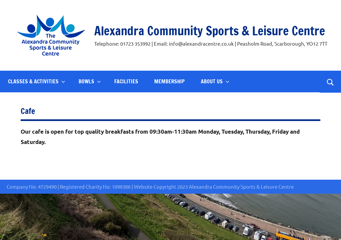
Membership (169, 81)
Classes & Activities (36, 81)
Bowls (90, 81)
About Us (215, 81)
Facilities (126, 81)
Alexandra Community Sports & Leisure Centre (209, 30)
